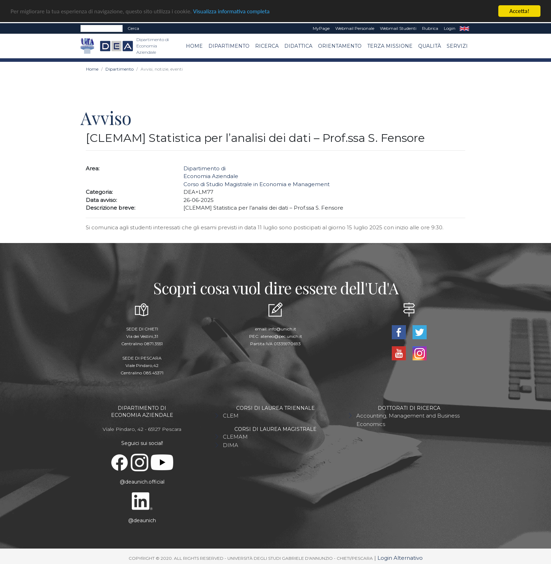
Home (194, 45)
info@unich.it (282, 328)
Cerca (133, 28)
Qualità (429, 45)
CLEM (231, 415)
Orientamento (340, 45)
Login (449, 28)
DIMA (230, 444)
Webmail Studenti (398, 28)
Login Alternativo (400, 557)
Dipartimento (228, 45)
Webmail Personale (354, 28)
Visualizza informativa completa (231, 10)
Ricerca (267, 45)
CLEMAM (235, 436)
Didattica (298, 45)
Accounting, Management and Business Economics (408, 419)
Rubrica (430, 28)
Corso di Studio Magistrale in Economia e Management (256, 184)
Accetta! (520, 10)
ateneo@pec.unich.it (281, 336)
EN (464, 28)
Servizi (457, 45)
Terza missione (390, 45)
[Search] (101, 28)
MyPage (321, 28)
